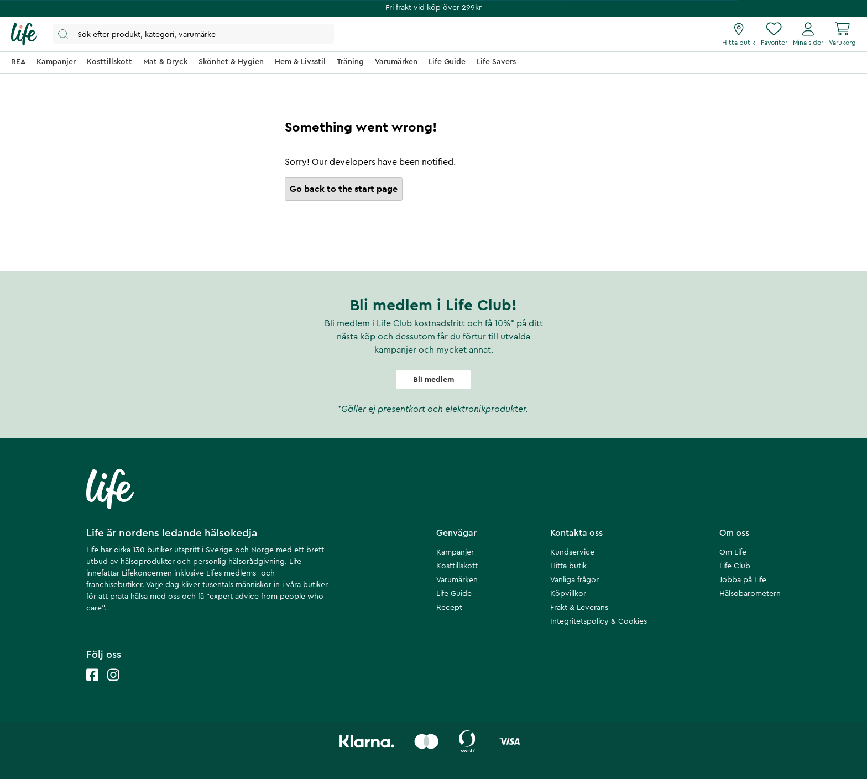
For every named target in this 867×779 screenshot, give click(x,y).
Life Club (734, 566)
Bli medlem (433, 380)
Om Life (732, 552)
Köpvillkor (568, 594)
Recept (449, 607)
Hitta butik (568, 566)
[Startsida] (24, 34)
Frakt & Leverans (579, 607)
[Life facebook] (92, 686)
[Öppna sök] (193, 34)
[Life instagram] (113, 686)
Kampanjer (455, 552)
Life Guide (454, 594)
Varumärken (457, 580)
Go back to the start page (344, 189)
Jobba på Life (742, 580)
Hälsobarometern (750, 594)
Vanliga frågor (574, 580)
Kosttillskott (457, 566)
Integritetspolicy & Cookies (598, 621)
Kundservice (572, 552)
